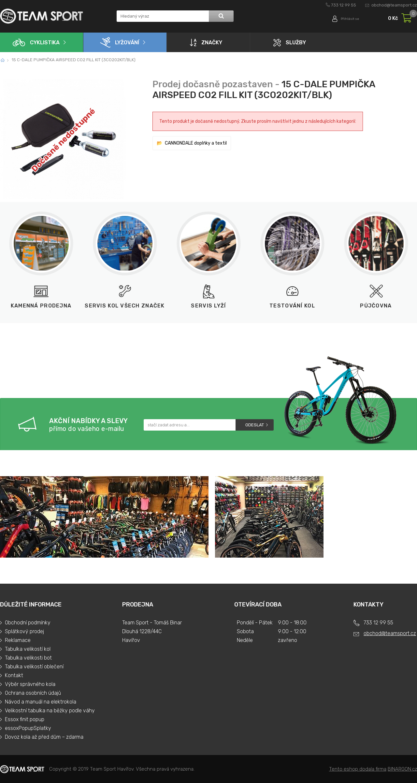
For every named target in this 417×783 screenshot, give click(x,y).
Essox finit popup (24, 719)
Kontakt (14, 675)
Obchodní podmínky (27, 622)
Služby (289, 42)
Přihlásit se (348, 18)
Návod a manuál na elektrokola (40, 702)
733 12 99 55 (343, 5)
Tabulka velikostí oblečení (34, 666)
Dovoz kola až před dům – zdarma (44, 737)
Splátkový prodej (24, 631)
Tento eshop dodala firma (357, 769)
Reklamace (18, 640)
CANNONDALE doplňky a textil (196, 143)
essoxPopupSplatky (28, 728)
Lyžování (119, 42)
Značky (206, 42)
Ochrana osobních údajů (33, 693)
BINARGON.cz (402, 769)
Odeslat (254, 424)
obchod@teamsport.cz (394, 5)
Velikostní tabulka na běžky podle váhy (50, 710)
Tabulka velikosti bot (28, 658)
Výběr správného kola (30, 684)
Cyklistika (36, 42)
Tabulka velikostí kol (27, 649)
